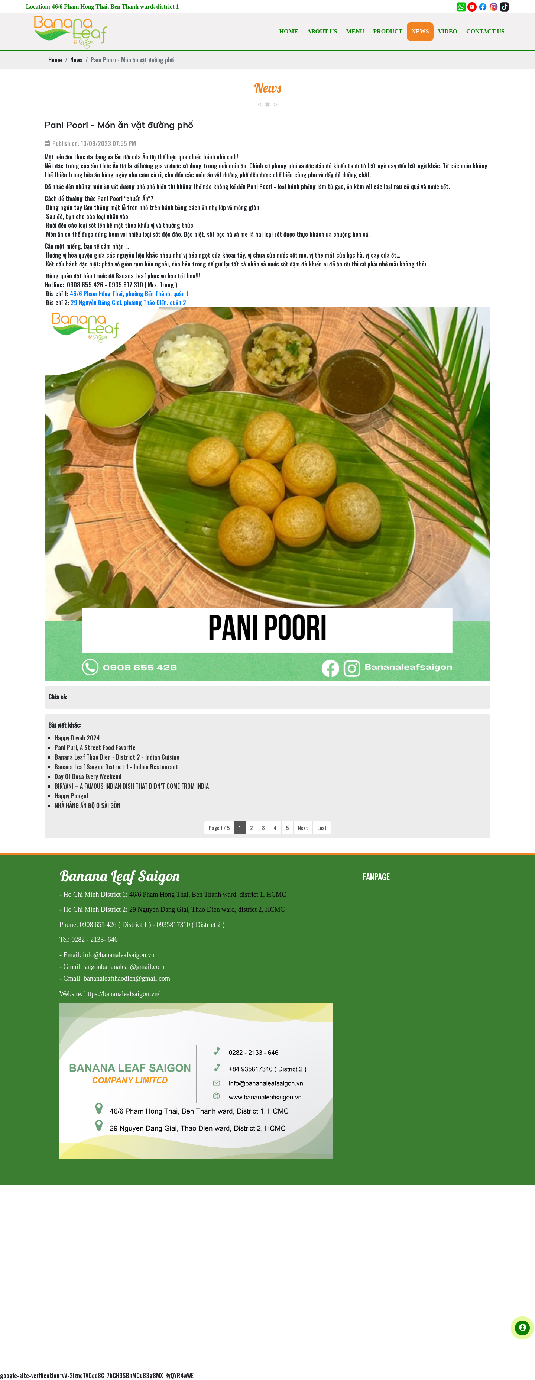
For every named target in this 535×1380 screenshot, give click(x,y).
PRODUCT (387, 31)
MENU (355, 31)
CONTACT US (485, 31)
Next (303, 827)
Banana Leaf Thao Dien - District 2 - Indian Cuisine (117, 757)
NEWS (420, 31)
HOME (288, 31)
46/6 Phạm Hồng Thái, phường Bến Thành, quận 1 (129, 293)
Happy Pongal (71, 795)
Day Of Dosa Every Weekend (88, 776)
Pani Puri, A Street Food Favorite (95, 747)
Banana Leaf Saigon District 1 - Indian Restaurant (116, 766)
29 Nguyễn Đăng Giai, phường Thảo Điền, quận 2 (128, 302)
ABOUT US (322, 31)
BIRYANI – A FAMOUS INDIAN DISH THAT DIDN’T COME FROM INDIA (132, 786)
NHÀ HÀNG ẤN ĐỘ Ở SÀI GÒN (87, 805)
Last (322, 827)
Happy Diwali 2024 (77, 737)
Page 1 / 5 (219, 827)
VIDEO (447, 31)
